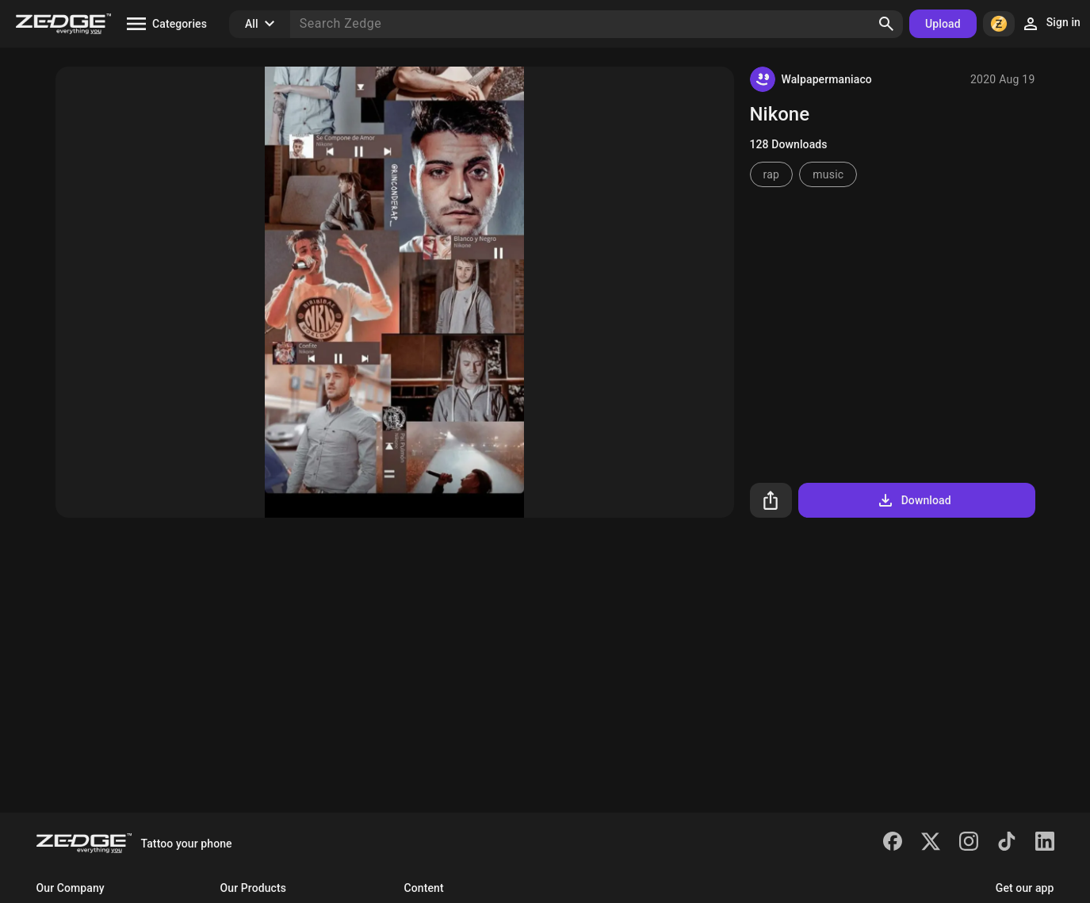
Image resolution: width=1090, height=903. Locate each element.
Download (913, 500)
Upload (943, 23)
